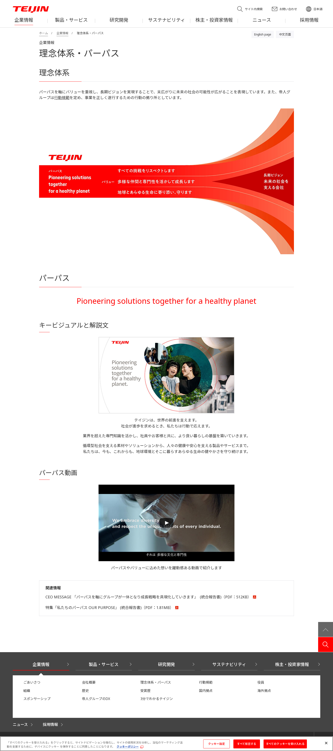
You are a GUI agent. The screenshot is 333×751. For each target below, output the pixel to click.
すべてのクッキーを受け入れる (285, 745)
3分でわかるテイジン (156, 698)
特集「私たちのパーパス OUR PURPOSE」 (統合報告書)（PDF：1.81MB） (109, 607)
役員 (260, 682)
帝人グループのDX (96, 698)
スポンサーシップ (37, 698)
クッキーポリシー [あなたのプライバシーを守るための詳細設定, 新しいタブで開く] (128, 748)
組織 (26, 690)
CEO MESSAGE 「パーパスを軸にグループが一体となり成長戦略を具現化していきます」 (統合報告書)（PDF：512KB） (148, 596)
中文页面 (285, 34)
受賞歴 (145, 690)
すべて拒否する (246, 745)
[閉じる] (326, 745)
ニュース (20, 724)
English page (262, 34)
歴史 (85, 690)
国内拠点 (206, 690)
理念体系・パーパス (155, 682)
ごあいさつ (31, 682)
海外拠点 (264, 690)
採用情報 (50, 724)
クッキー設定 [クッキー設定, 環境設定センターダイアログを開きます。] (216, 745)
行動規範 (61, 97)
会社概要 (89, 682)
